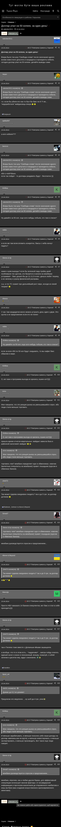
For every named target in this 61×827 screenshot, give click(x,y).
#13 (58, 490)
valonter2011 (8, 29)
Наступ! (13, 33)
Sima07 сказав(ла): (10, 769)
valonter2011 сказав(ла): (12, 88)
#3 (59, 130)
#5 (59, 197)
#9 (59, 335)
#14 (58, 522)
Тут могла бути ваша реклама (30, 5)
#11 (58, 400)
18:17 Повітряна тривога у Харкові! (40, 48)
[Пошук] (58, 11)
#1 (59, 47)
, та (17, 507)
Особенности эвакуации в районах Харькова (21, 17)
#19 (58, 720)
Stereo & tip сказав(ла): (11, 527)
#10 (58, 375)
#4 (59, 155)
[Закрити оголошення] (57, 17)
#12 (58, 428)
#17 (58, 629)
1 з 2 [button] (4, 33)
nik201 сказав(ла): (9, 688)
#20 (58, 764)
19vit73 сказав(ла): (9, 569)
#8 (59, 307)
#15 (58, 564)
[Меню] (3, 11)
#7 (59, 267)
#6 (59, 239)
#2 (59, 83)
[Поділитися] (55, 47)
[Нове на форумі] (53, 11)
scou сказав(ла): (9, 450)
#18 (58, 683)
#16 (58, 601)
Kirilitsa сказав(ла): (9, 340)
